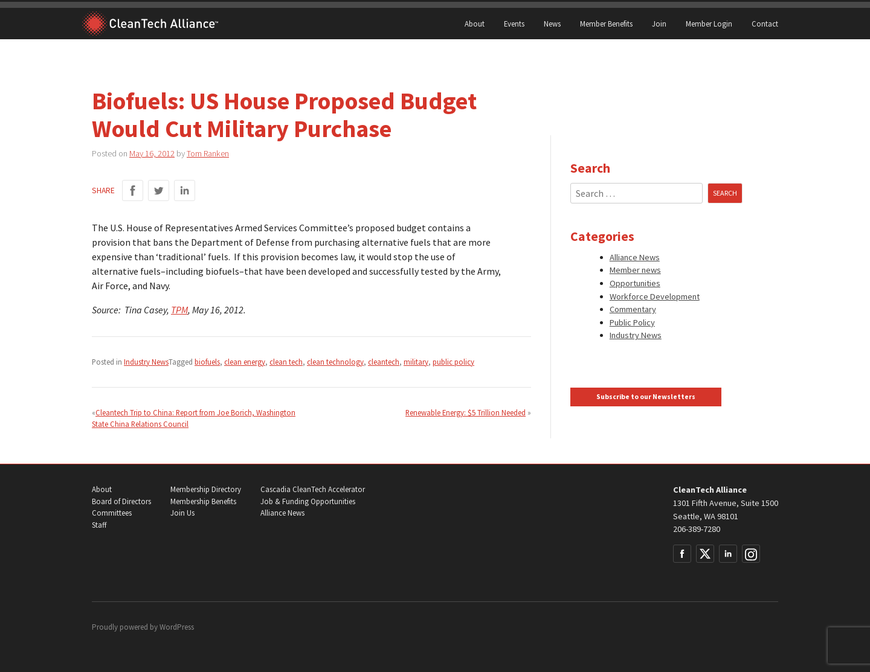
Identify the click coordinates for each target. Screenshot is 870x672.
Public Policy (632, 322)
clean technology (335, 361)
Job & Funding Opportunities (307, 501)
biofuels (207, 361)
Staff (99, 525)
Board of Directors (121, 501)
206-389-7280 (696, 528)
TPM (179, 310)
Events (514, 23)
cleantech (383, 361)
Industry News (146, 361)
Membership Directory (205, 489)
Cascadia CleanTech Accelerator (312, 489)
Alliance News (635, 257)
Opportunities (635, 283)
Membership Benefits (203, 501)
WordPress (177, 627)
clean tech (286, 361)
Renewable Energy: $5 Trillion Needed (465, 412)
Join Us (182, 513)
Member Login (709, 23)
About (475, 23)
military (416, 361)
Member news (635, 269)
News (552, 23)
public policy (453, 361)
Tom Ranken (208, 153)
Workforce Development (655, 296)
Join (659, 23)
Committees (112, 513)
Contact (765, 23)
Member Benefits (606, 23)
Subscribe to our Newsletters (645, 396)
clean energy (244, 361)
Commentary (633, 309)
